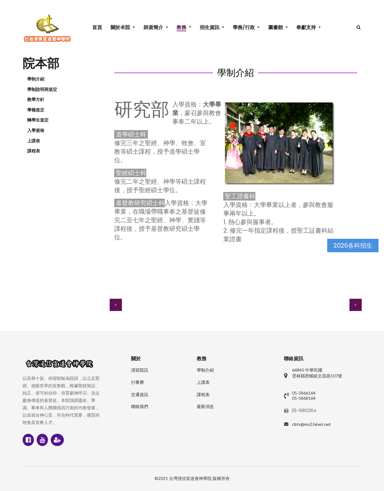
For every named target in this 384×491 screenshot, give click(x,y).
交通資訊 (139, 395)
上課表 (33, 141)
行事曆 (137, 382)
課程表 (33, 151)
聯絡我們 (139, 406)
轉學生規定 (38, 120)
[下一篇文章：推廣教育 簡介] (355, 305)
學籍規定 (35, 110)
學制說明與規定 (42, 89)
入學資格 (35, 130)
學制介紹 (35, 79)
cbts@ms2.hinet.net (311, 424)
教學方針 (35, 99)
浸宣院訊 (139, 370)
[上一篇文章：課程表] (116, 305)
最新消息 (205, 406)
